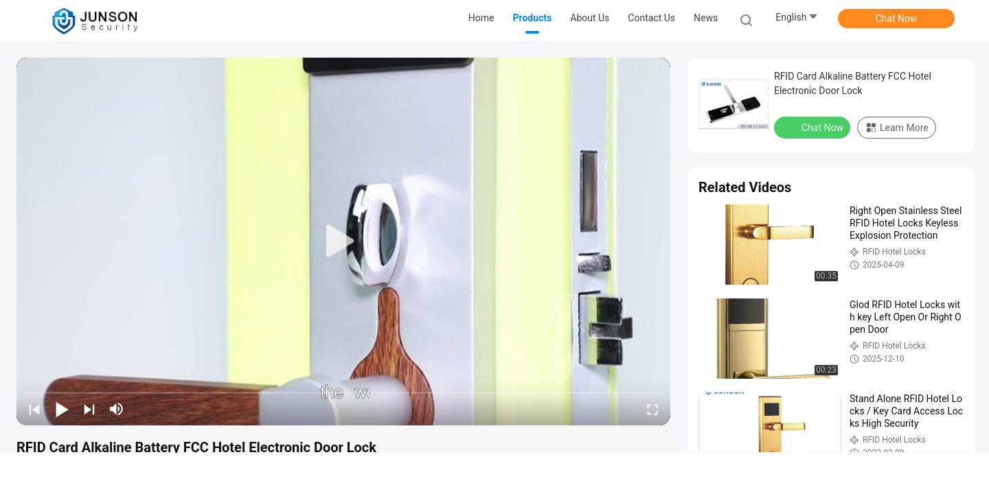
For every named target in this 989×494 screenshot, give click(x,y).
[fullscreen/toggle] (652, 409)
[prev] (34, 409)
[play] (343, 241)
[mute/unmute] (116, 409)
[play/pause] (62, 409)
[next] (89, 409)
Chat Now (897, 18)
